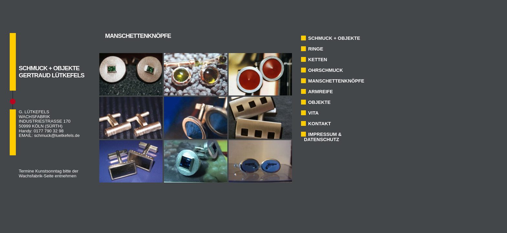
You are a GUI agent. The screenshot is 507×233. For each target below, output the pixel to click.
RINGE (315, 48)
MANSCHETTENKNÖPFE (336, 80)
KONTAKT (319, 123)
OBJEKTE (319, 102)
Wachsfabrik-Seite (36, 175)
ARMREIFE (320, 91)
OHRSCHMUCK (325, 70)
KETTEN (317, 59)
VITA (313, 113)
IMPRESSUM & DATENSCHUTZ (322, 137)
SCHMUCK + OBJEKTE (334, 38)
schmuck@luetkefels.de (57, 135)
